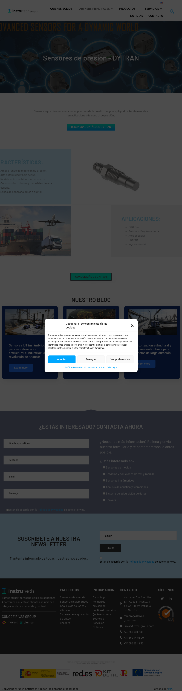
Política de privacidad (94, 367)
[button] (132, 325)
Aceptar (61, 359)
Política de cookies (74, 367)
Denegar (91, 359)
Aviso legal (112, 367)
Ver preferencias (120, 359)
